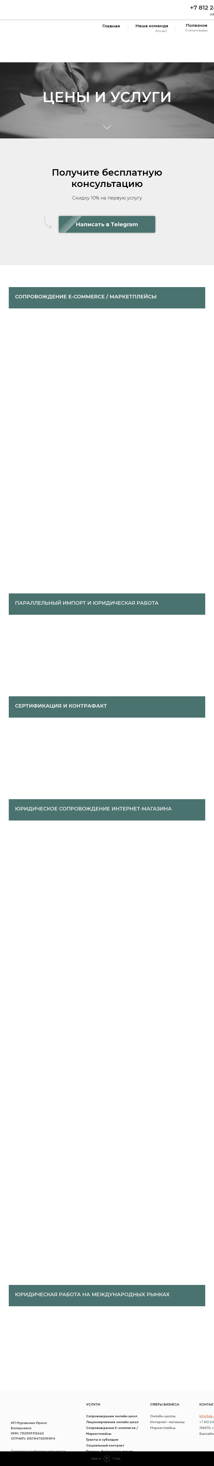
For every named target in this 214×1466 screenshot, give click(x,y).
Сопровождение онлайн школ (111, 1416)
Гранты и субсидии (102, 1439)
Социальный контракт (105, 1445)
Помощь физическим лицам (109, 1451)
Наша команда (151, 25)
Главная (111, 26)
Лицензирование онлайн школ (112, 1422)
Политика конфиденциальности (38, 1451)
